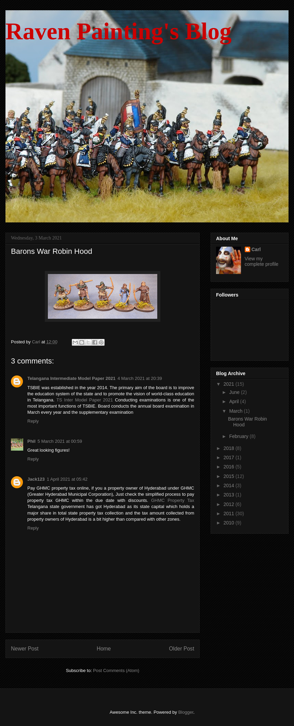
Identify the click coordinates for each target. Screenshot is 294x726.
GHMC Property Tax (172, 500)
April (234, 401)
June (235, 392)
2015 (230, 476)
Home (104, 649)
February (239, 436)
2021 (230, 384)
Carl (256, 249)
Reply (33, 421)
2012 (230, 504)
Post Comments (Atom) (116, 670)
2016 (230, 466)
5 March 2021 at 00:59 (60, 441)
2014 (230, 485)
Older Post (181, 649)
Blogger (185, 712)
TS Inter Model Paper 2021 (84, 399)
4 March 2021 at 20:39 (140, 378)
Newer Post (25, 649)
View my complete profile (262, 261)
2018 (230, 448)
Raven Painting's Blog (118, 31)
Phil (31, 441)
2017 (230, 457)
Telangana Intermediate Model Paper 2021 (71, 378)
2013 (230, 494)
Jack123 (36, 479)
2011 (230, 513)
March (236, 411)
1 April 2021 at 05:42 (67, 479)
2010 (230, 522)
